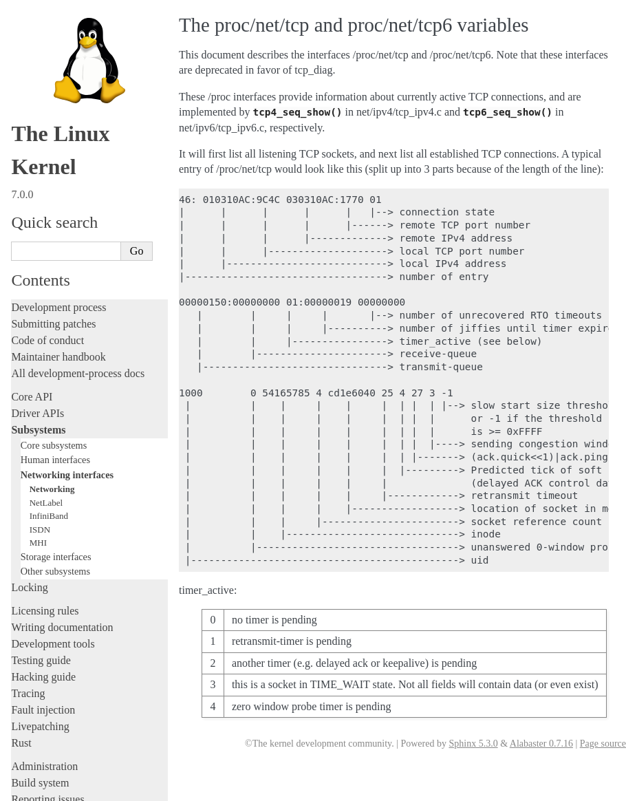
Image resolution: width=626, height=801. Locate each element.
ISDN (40, 320)
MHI (38, 333)
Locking (29, 378)
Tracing (28, 484)
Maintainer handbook (58, 147)
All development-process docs (77, 164)
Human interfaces (55, 250)
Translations (38, 733)
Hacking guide (43, 467)
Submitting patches (53, 114)
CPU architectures (51, 686)
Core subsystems (54, 236)
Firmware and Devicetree (67, 663)
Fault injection (43, 500)
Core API (31, 187)
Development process (58, 98)
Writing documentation (62, 418)
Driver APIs (37, 204)
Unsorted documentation (65, 710)
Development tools (52, 434)
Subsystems (38, 220)
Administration (44, 557)
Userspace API (43, 623)
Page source (603, 743)
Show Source (40, 788)
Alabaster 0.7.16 (541, 743)
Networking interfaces (67, 265)
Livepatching (40, 517)
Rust (21, 534)
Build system (40, 573)
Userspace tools (45, 606)
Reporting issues (47, 590)
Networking (52, 280)
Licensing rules (44, 401)
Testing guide (40, 451)
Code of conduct (47, 131)
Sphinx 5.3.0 (473, 743)
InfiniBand (49, 306)
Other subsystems (55, 361)
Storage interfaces (56, 347)
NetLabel (46, 293)
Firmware (32, 646)
